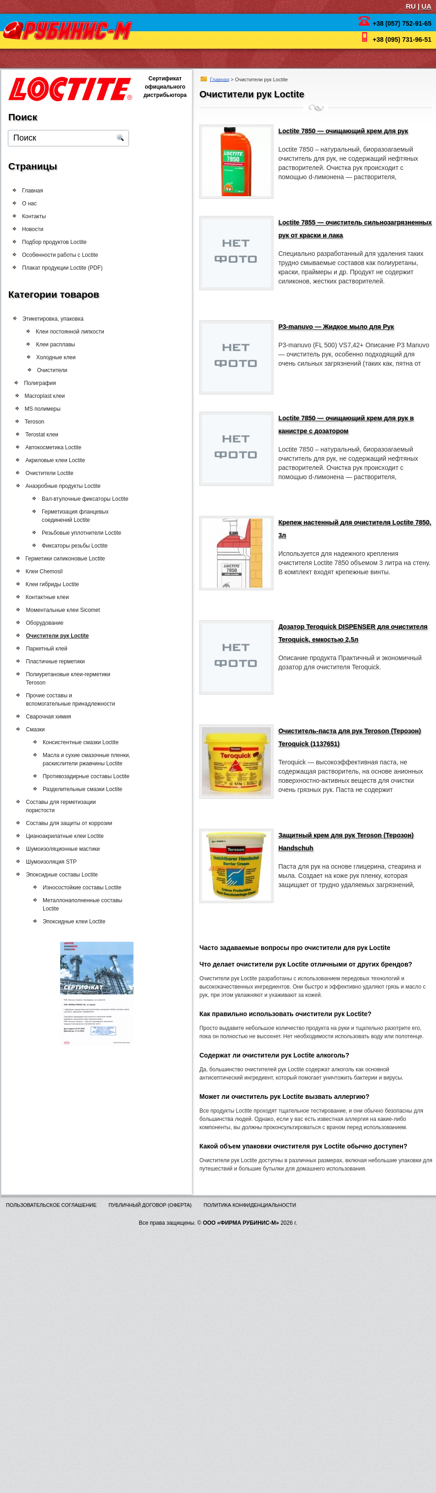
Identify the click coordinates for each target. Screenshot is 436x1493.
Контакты (34, 216)
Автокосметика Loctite (59, 447)
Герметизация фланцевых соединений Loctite (86, 516)
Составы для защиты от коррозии (74, 823)
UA (426, 6)
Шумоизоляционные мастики (68, 849)
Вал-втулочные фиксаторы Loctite (96, 499)
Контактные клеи (52, 597)
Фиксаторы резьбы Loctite (86, 546)
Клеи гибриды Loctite (57, 584)
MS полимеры (49, 409)
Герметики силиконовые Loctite (71, 558)
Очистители (67, 370)
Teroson (41, 421)
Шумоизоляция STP (56, 862)
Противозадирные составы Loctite (96, 776)
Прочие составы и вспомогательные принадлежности (75, 699)
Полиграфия (47, 383)
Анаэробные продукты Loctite (68, 486)
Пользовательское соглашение (51, 1205)
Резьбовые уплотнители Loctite (93, 533)
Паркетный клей (52, 648)
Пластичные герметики (60, 661)
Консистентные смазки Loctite (91, 742)
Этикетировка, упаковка (60, 319)
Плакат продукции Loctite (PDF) (70, 268)
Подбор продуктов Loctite (54, 242)
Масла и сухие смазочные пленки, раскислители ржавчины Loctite (97, 759)
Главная (219, 79)
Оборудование (50, 623)
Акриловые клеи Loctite (61, 460)
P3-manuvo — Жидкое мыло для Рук (336, 326)
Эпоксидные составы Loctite (67, 874)
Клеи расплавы (70, 344)
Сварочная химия (53, 716)
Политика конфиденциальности (250, 1205)
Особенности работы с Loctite (62, 255)
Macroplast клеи (51, 396)
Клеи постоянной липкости (85, 331)
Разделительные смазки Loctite (93, 789)
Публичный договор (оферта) (149, 1205)
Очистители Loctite (55, 473)
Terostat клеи (47, 434)
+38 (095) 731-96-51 (402, 39)
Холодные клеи (71, 357)
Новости (32, 229)
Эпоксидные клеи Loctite (84, 921)
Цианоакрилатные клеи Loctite (70, 836)
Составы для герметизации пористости (66, 806)
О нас (29, 203)
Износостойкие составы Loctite (92, 887)
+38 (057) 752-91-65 (402, 23)
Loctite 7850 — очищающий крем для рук (343, 131)
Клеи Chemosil (49, 571)
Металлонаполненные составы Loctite (93, 904)
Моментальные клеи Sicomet (68, 610)
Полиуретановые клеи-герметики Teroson (73, 678)
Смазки (40, 729)
